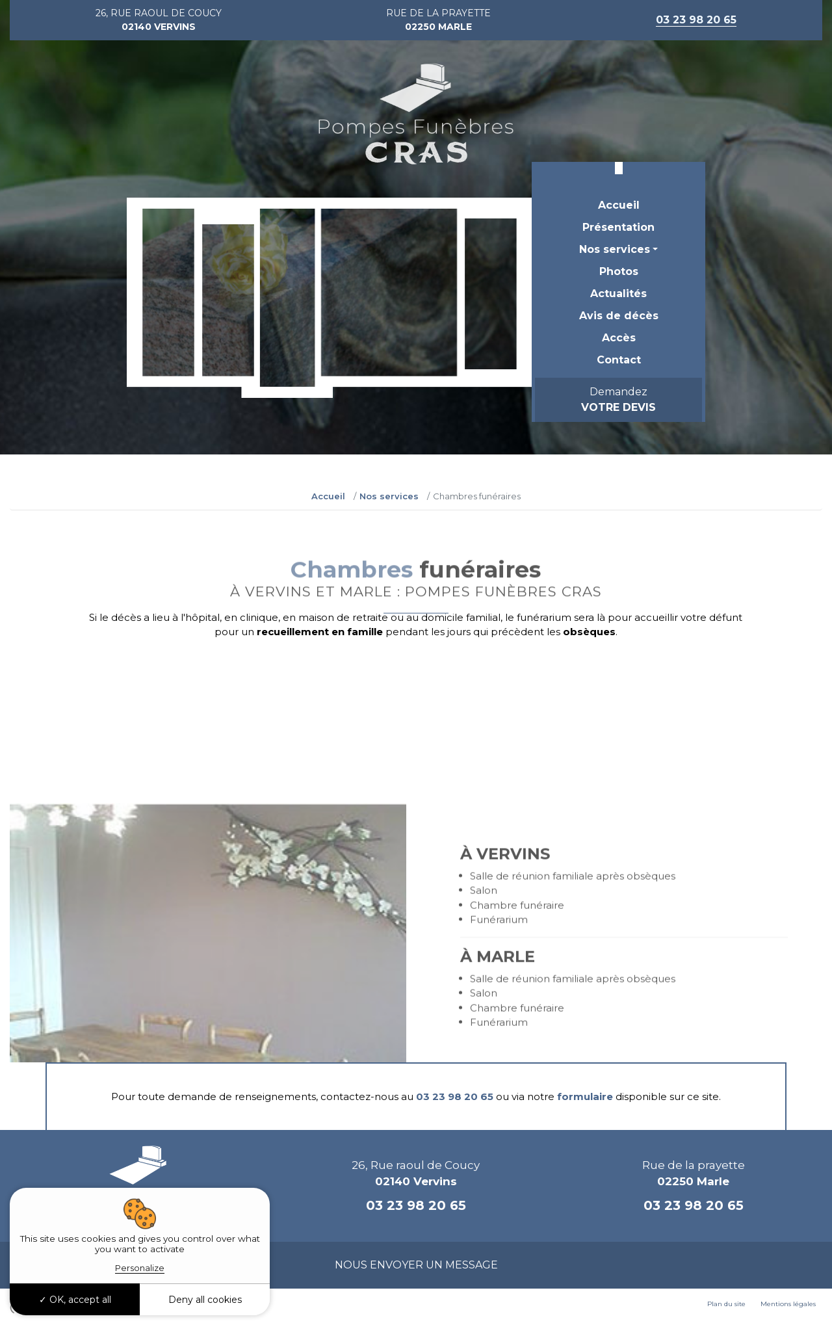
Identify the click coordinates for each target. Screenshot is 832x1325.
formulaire (585, 1096)
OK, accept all (75, 1299)
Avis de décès (618, 315)
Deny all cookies (205, 1299)
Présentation (618, 227)
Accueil (619, 205)
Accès (619, 338)
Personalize (139, 1268)
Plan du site (726, 1304)
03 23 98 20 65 (454, 1096)
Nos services (614, 249)
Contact (619, 360)
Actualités (618, 293)
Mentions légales (788, 1304)
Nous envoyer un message (416, 1265)
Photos (618, 271)
